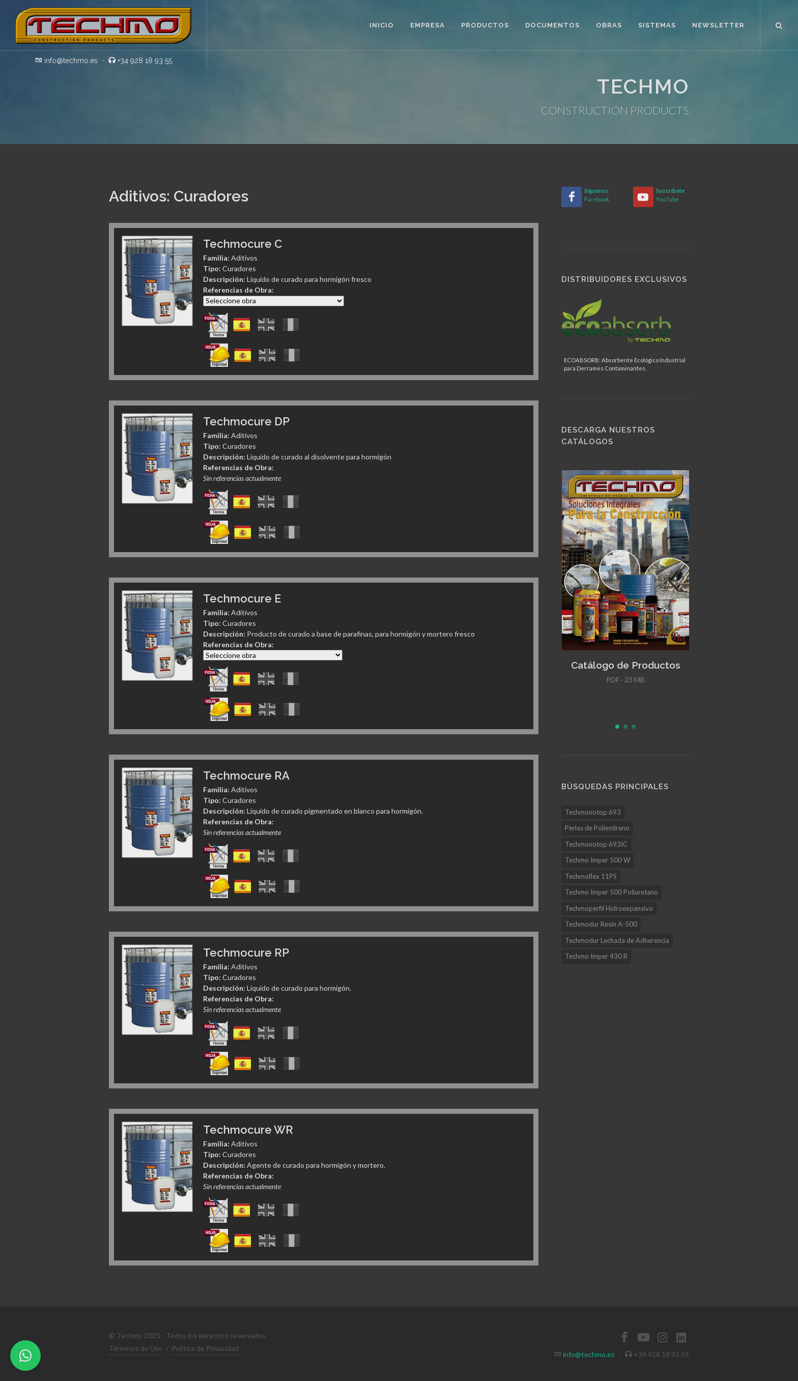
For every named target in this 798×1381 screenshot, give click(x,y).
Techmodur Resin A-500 (601, 924)
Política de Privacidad (205, 1348)
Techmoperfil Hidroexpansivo (609, 908)
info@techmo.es (589, 1354)
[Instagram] (662, 1337)
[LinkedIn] (681, 1337)
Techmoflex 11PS (591, 876)
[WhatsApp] (25, 1355)
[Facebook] (571, 197)
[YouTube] (643, 197)
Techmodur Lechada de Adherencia (617, 940)
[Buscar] (779, 23)
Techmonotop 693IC (596, 844)
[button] (617, 727)
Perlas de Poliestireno (597, 828)
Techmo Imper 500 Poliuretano (611, 892)
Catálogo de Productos (625, 665)
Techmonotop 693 (593, 812)
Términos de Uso (136, 1348)
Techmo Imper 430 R (596, 956)
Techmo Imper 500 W (597, 860)
